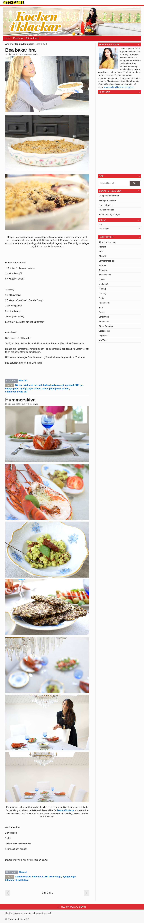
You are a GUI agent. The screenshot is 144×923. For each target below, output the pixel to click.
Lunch (102, 279)
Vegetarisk (104, 335)
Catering (18, 38)
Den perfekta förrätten (109, 195)
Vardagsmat (104, 331)
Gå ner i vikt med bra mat (28, 385)
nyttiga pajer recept (30, 388)
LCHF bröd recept (51, 876)
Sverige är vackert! (107, 200)
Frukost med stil (106, 210)
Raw (101, 307)
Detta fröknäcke (65, 810)
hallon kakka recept (53, 385)
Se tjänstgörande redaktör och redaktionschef (28, 913)
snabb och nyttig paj (16, 391)
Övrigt (101, 298)
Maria (35, 54)
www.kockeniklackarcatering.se (118, 87)
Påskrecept (104, 303)
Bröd (101, 251)
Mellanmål (103, 284)
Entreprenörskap (106, 261)
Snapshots (104, 321)
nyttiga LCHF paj (74, 385)
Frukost (102, 265)
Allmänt (22, 872)
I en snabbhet (105, 205)
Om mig (102, 293)
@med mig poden (107, 242)
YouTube (103, 340)
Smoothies (104, 317)
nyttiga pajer (12, 388)
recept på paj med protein (55, 388)
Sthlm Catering (106, 326)
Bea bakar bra (20, 50)
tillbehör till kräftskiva (16, 880)
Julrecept (103, 270)
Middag (102, 289)
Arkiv (100, 224)
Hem (7, 38)
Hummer (36, 876)
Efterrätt (22, 380)
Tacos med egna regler (109, 214)
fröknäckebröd (23, 876)
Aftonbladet (32, 38)
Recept (102, 312)
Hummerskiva (20, 399)
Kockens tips (105, 274)
